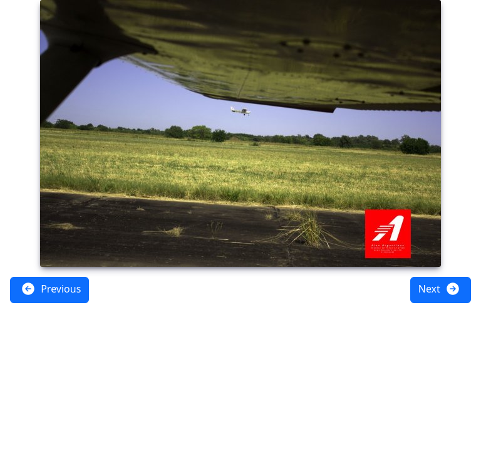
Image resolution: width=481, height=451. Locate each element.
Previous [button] (51, 288)
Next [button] (439, 288)
